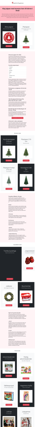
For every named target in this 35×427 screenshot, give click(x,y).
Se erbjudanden (9, 46)
